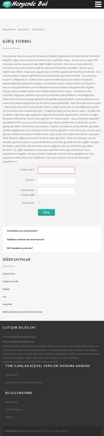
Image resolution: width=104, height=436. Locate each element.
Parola (30, 179)
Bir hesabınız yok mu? (20, 248)
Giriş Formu (9, 266)
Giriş (46, 212)
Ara (4, 296)
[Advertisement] (55, 430)
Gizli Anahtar (27, 190)
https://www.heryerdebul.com (19, 341)
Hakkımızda (11, 401)
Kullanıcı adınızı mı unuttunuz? (25, 239)
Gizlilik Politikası (13, 409)
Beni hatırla (28, 202)
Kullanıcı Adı (27, 169)
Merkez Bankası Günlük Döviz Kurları (22, 311)
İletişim (6, 289)
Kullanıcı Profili (10, 281)
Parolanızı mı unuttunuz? (22, 230)
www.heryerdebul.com (35, 350)
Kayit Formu (9, 273)
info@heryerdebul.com (23, 336)
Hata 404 (7, 304)
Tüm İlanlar (11, 374)
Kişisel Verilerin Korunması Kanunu (24, 382)
